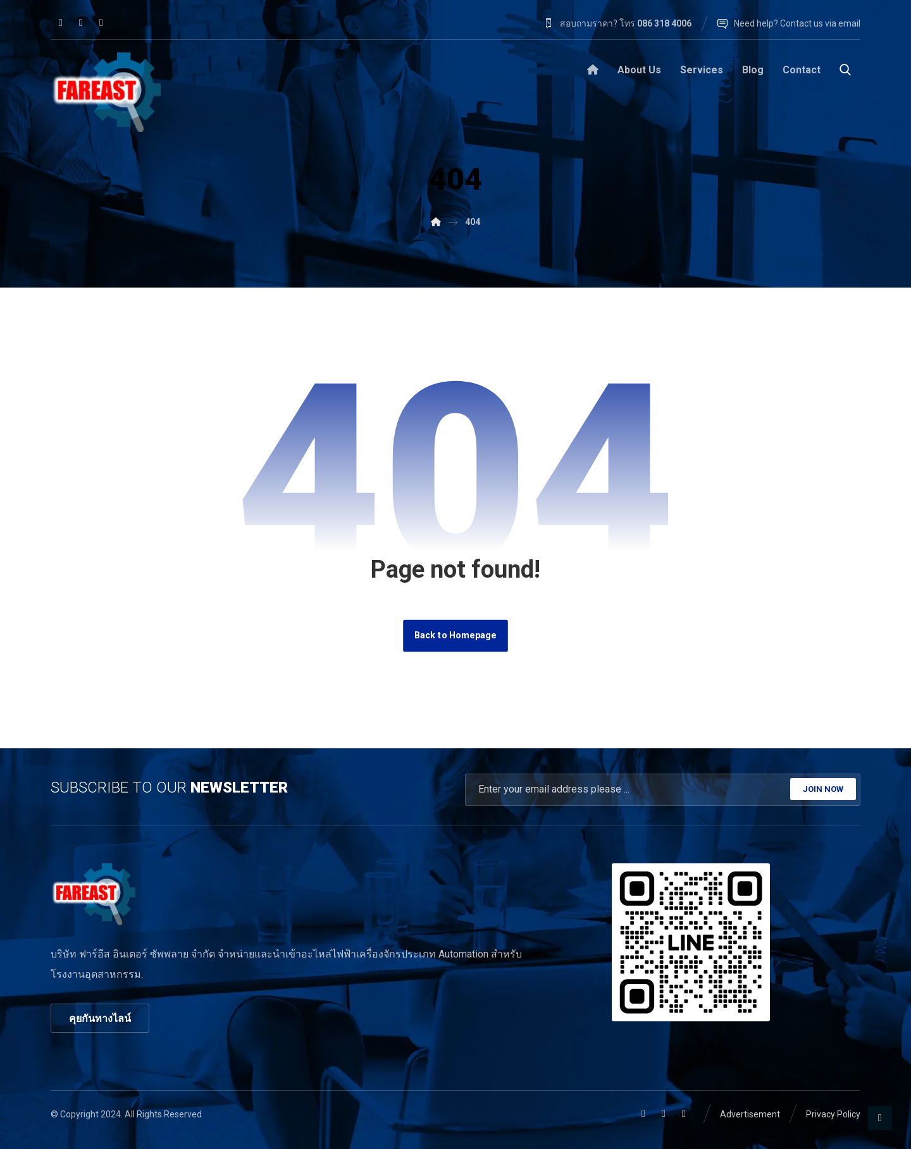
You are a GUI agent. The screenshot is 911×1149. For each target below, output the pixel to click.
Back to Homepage (455, 635)
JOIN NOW (823, 789)
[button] (61, 23)
